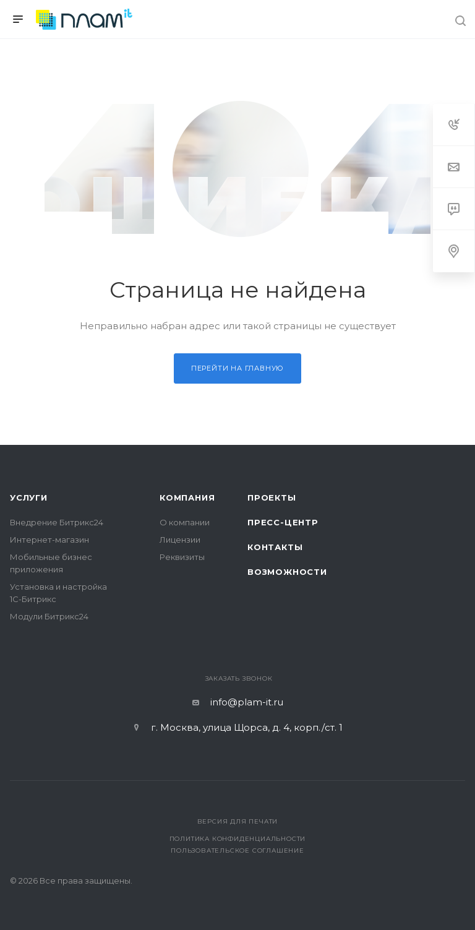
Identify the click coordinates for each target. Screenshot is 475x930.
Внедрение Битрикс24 (56, 522)
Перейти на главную (237, 368)
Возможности (287, 572)
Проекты (271, 497)
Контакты (274, 547)
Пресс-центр (283, 522)
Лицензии (180, 540)
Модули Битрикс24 (49, 616)
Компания (187, 497)
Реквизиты (182, 557)
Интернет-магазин (49, 540)
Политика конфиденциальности (237, 839)
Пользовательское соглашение (237, 850)
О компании (185, 522)
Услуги (29, 497)
